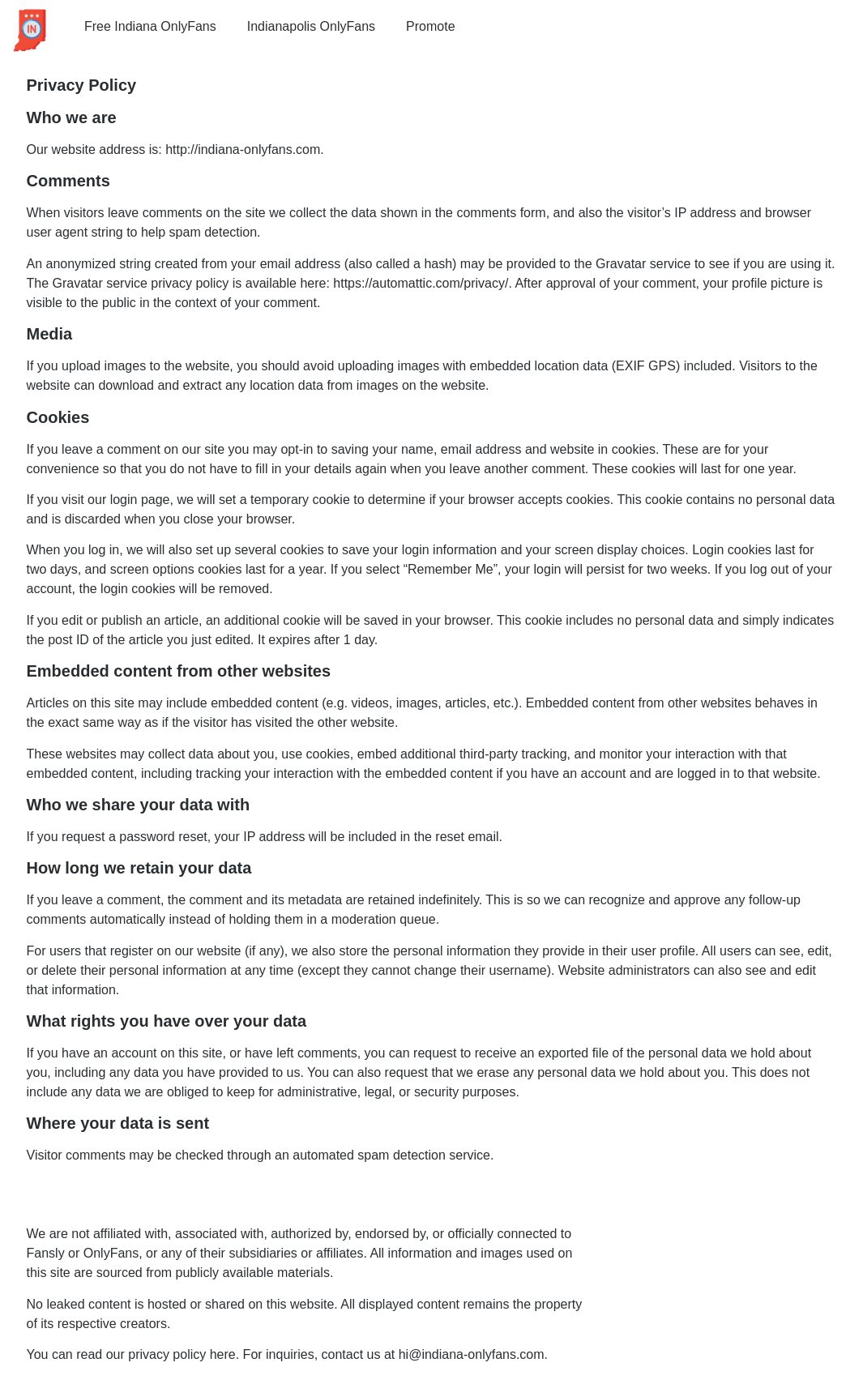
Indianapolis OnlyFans (311, 26)
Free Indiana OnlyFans (150, 26)
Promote (430, 26)
